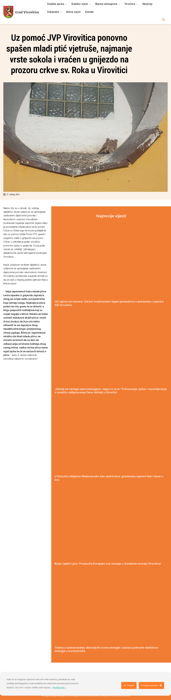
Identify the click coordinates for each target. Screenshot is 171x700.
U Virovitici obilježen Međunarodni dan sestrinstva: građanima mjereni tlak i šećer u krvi (109, 475)
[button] (164, 20)
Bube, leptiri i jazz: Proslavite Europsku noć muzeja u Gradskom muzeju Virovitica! (105, 559)
